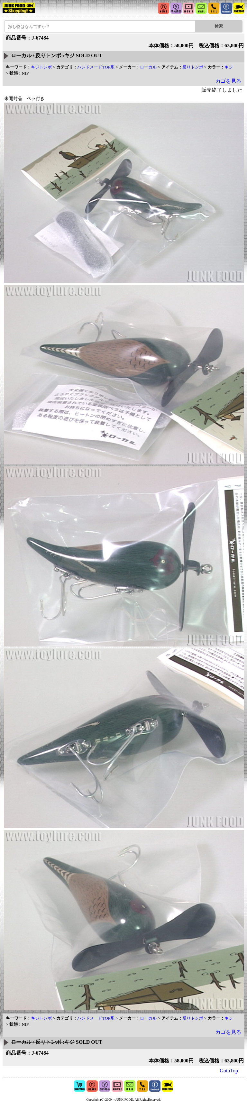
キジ (228, 67)
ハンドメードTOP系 (95, 67)
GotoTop (229, 1070)
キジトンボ (41, 67)
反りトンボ (192, 67)
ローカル (148, 67)
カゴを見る (228, 81)
